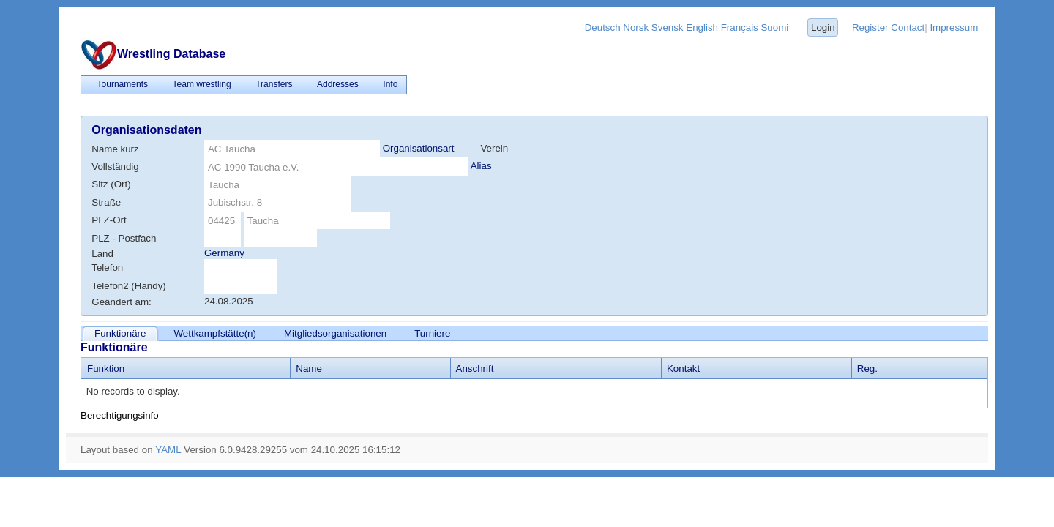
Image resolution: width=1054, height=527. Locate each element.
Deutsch (603, 27)
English (702, 27)
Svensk (667, 27)
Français (739, 27)
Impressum (954, 27)
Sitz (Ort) (110, 184)
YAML (168, 449)
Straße (106, 202)
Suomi (774, 27)
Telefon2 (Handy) (128, 285)
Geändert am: (121, 301)
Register (870, 27)
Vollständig (114, 166)
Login (823, 27)
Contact (907, 27)
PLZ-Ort (108, 219)
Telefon (107, 267)
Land (102, 253)
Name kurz (114, 148)
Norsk (636, 27)
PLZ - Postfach (123, 238)
